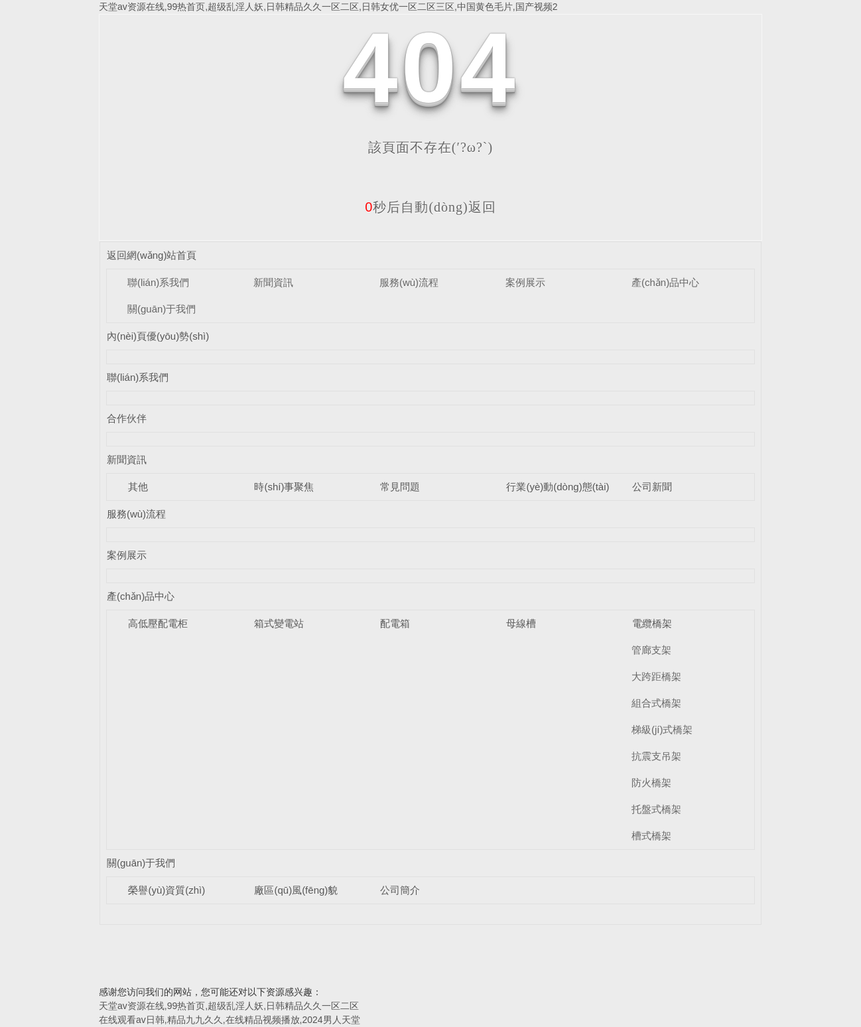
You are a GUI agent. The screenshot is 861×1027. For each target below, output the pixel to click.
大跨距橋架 (656, 676)
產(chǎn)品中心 (665, 282)
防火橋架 (651, 782)
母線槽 (521, 623)
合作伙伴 (127, 418)
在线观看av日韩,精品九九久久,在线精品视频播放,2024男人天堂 (229, 1019)
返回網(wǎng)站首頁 (152, 255)
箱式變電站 (279, 623)
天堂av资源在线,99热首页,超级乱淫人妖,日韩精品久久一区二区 (229, 1005)
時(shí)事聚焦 (284, 486)
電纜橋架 (652, 623)
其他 (138, 486)
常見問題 (400, 486)
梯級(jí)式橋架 (662, 729)
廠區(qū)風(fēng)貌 (296, 890)
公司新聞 (652, 486)
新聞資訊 (273, 282)
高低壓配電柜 (158, 623)
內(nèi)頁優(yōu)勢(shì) (158, 336)
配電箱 (395, 623)
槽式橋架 (651, 835)
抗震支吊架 (656, 756)
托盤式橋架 (656, 809)
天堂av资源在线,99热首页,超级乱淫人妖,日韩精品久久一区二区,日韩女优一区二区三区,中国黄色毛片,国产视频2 (328, 6)
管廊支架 (651, 649)
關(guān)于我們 (161, 308)
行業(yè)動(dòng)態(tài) (557, 486)
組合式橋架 (656, 703)
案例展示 (525, 282)
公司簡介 (400, 890)
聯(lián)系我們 (158, 282)
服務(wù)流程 (408, 282)
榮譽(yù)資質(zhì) (166, 890)
